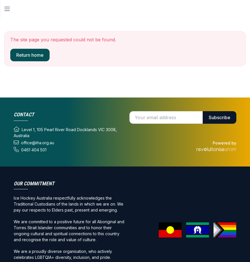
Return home (30, 55)
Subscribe (219, 117)
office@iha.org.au (34, 142)
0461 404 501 (30, 149)
